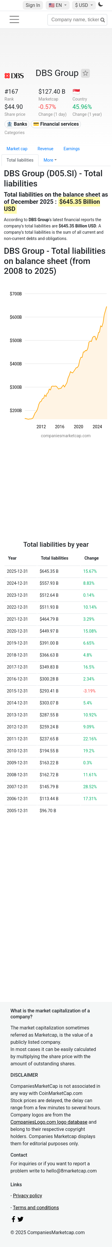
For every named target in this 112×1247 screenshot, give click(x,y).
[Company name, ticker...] (77, 19)
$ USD (82, 5)
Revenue (45, 148)
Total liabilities (20, 160)
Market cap (17, 148)
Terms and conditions (36, 1207)
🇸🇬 (76, 91)
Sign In (33, 5)
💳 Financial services (56, 124)
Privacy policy (27, 1196)
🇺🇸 (56, 5)
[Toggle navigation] (14, 19)
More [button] (48, 160)
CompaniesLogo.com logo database (48, 1122)
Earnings (72, 148)
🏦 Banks (17, 124)
